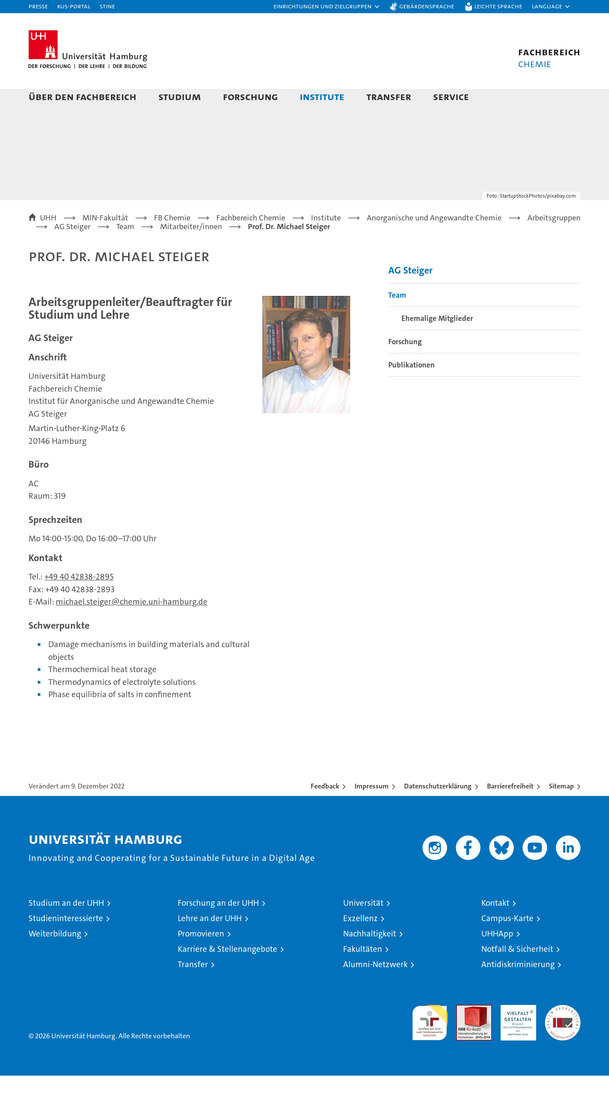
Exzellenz (360, 940)
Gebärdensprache (426, 6)
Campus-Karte (507, 940)
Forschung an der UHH (218, 925)
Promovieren (201, 955)
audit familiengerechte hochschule (430, 1041)
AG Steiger (410, 292)
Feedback (325, 808)
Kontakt (495, 925)
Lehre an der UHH (210, 940)
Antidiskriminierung (518, 986)
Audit (464, 1032)
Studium (179, 96)
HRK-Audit (516, 1032)
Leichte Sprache (498, 6)
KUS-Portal (73, 6)
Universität (363, 925)
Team (397, 317)
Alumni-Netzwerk (375, 986)
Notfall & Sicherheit (517, 971)
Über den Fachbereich (82, 96)
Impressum (372, 808)
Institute (322, 96)
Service (451, 96)
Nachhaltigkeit (369, 955)
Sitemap (561, 808)
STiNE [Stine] (107, 6)
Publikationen (411, 387)
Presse (38, 6)
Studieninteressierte (66, 940)
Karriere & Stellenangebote (227, 971)
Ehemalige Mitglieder (437, 341)
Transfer (388, 96)
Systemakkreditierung (562, 1032)
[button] (326, 6)
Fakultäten (362, 971)
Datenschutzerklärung (438, 808)
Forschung (250, 96)
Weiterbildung (55, 955)
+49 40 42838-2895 (79, 599)
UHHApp (497, 955)
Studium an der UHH (66, 925)
